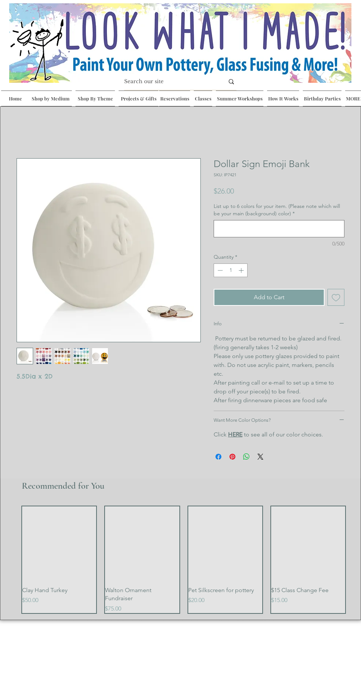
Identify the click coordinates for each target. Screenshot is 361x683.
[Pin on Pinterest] (232, 456)
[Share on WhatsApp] (246, 456)
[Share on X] (260, 456)
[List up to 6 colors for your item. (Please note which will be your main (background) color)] (279, 228)
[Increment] (241, 270)
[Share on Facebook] (218, 456)
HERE (235, 434)
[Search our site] (168, 82)
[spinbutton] (230, 270)
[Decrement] (219, 270)
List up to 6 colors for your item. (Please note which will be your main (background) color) (277, 210)
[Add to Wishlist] (335, 297)
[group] (183, 560)
